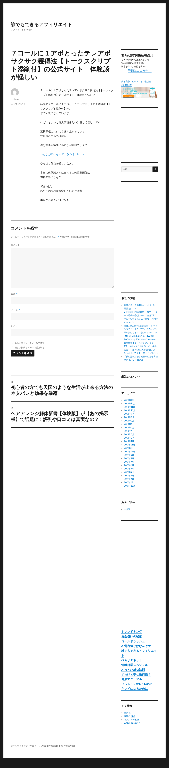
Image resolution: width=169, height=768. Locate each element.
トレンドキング (131, 631)
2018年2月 (129, 437)
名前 (14, 294)
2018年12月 (129, 403)
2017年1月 (129, 482)
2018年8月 (129, 417)
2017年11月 (129, 448)
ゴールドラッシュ (133, 641)
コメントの (131, 719)
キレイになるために (134, 688)
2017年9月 (129, 455)
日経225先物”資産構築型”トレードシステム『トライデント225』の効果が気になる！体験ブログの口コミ (141, 329)
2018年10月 (129, 410)
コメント (15, 245)
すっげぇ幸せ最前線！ (136, 674)
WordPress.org (132, 723)
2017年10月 (129, 451)
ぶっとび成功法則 (133, 670)
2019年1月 (129, 400)
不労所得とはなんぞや (136, 646)
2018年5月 (129, 427)
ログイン (128, 712)
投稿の (129, 716)
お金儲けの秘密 (131, 636)
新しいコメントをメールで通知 (29, 343)
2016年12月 (129, 485)
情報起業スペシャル (134, 665)
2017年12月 (129, 444)
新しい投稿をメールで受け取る (29, 347)
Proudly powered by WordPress (58, 745)
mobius (15, 99)
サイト (14, 326)
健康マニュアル (131, 679)
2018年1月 (129, 441)
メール (15, 310)
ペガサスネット (131, 660)
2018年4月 (129, 431)
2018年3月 (129, 434)
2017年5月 (129, 468)
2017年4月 (129, 472)
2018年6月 (129, 424)
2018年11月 (129, 407)
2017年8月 (129, 458)
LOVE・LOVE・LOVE (136, 684)
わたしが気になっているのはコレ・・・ (63, 154)
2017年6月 (129, 465)
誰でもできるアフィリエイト (41, 24)
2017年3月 (129, 475)
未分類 (127, 509)
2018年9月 (129, 413)
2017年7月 (129, 461)
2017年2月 (129, 479)
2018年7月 (129, 420)
